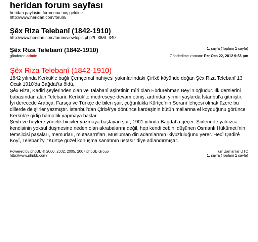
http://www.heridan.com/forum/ (38, 17)
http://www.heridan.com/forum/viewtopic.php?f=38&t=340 (63, 37)
